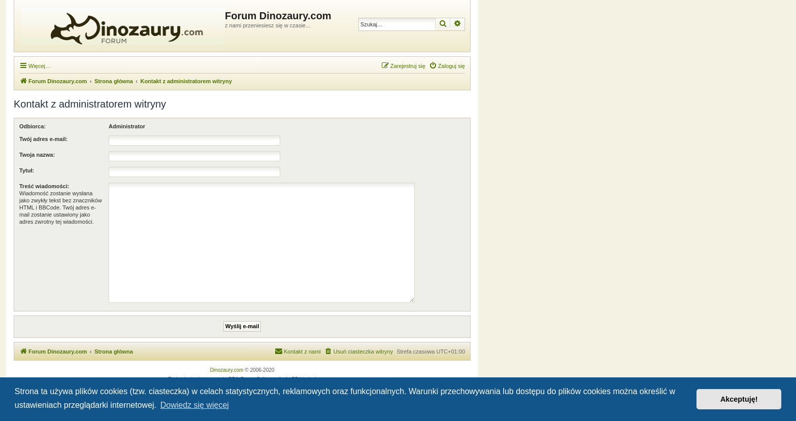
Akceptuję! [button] (739, 399)
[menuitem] (447, 66)
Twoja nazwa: (37, 155)
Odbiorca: (32, 126)
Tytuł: (26, 170)
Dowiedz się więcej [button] (194, 405)
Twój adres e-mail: (43, 139)
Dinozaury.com (227, 370)
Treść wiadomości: (44, 186)
